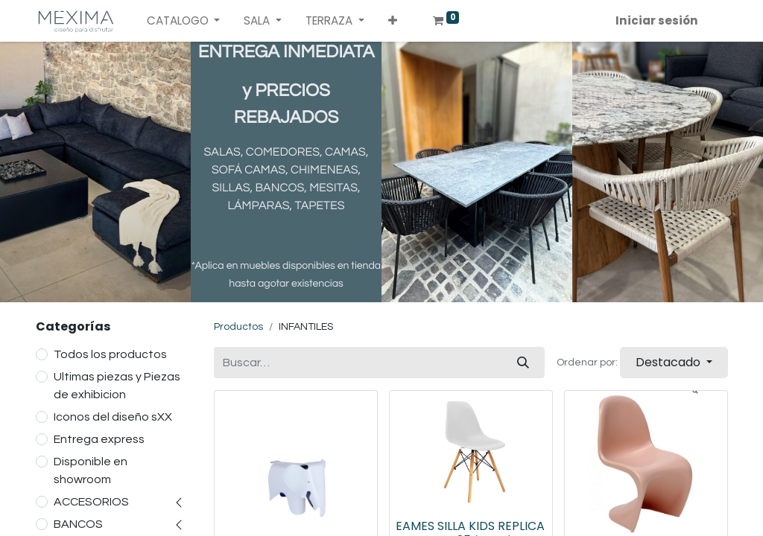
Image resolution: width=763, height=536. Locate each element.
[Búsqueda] (523, 362)
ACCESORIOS (91, 502)
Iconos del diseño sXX (113, 417)
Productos (238, 327)
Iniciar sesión (656, 20)
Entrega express (99, 439)
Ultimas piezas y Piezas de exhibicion (117, 386)
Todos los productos (110, 354)
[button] (392, 21)
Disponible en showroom (90, 470)
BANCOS (78, 524)
